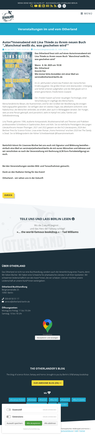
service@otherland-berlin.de (17, 301)
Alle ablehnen (50, 423)
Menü (87, 13)
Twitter (38, 239)
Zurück (8, 195)
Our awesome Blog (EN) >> (47, 383)
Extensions (17, 416)
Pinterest (62, 239)
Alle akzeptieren (33, 423)
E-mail (43, 239)
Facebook (33, 239)
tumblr (57, 239)
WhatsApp (52, 239)
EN (59, 6)
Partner (82, 431)
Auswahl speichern (15, 423)
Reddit (47, 239)
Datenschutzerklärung (65, 431)
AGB (76, 431)
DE (64, 6)
